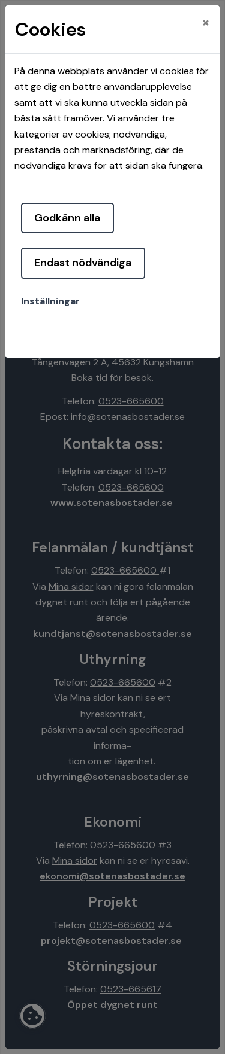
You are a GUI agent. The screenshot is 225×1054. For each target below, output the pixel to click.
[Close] (206, 22)
